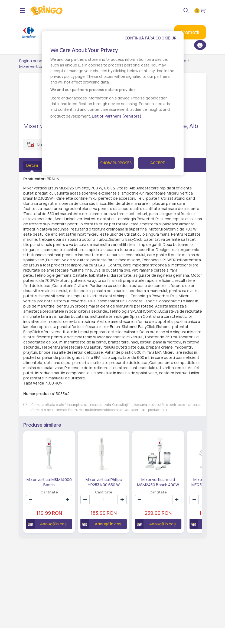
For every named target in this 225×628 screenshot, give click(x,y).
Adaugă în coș (46, 524)
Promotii (190, 32)
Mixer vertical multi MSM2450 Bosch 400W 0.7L (158, 482)
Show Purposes (116, 163)
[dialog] (113, 103)
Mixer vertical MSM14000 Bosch (49, 482)
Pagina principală (35, 61)
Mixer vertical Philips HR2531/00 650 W (104, 482)
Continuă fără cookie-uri (151, 38)
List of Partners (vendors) (117, 116)
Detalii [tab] (32, 165)
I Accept (156, 163)
